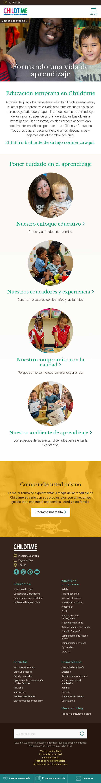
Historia (66, 692)
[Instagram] (23, 572)
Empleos (66, 671)
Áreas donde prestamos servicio (50, 764)
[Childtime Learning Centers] (13, 11)
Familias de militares (24, 696)
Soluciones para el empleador (71, 682)
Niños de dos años (71, 598)
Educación (22, 584)
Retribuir (66, 687)
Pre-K (64, 611)
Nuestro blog (72, 708)
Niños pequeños (70, 593)
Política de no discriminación (50, 760)
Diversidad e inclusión (73, 667)
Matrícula (18, 687)
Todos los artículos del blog (76, 713)
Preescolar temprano (72, 602)
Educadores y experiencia (27, 593)
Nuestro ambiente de (50, 433)
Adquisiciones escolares (74, 676)
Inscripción (19, 692)
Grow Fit (66, 651)
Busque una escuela (13, 20)
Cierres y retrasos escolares (28, 700)
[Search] (82, 734)
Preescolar (67, 606)
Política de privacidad (50, 754)
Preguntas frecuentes (73, 696)
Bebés (65, 589)
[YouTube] (37, 572)
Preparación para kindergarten (70, 617)
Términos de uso (50, 757)
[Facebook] (16, 572)
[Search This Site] (50, 733)
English (22, 564)
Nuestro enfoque (50, 224)
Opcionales (67, 647)
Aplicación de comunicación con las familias (28, 682)
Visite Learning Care (50, 751)
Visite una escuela (23, 671)
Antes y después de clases (76, 627)
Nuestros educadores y (50, 292)
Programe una (50, 512)
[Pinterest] (30, 572)
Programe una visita (29, 555)
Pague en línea (26, 560)
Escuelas (21, 662)
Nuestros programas (71, 582)
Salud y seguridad (23, 676)
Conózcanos (72, 662)
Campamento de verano (74, 643)
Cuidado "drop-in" (71, 631)
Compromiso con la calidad (28, 598)
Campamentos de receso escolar (75, 637)
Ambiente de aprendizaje (27, 602)
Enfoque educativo (23, 589)
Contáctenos (68, 700)
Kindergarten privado (72, 622)
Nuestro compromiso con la (50, 362)
